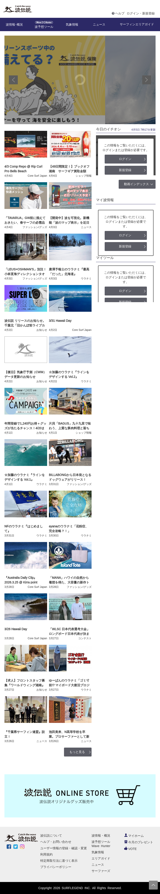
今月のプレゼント (138, 842)
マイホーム (134, 835)
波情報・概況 (101, 835)
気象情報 (98, 852)
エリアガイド (101, 858)
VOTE (130, 849)
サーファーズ (101, 871)
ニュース (98, 864)
